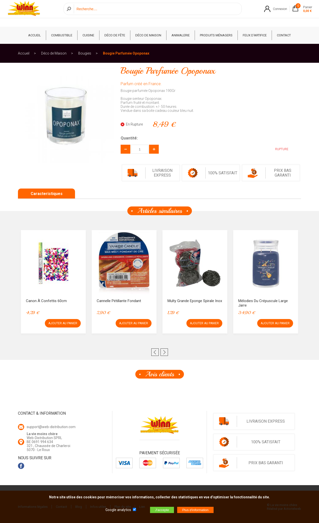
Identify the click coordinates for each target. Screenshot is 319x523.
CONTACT (284, 35)
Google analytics (118, 510)
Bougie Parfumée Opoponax (126, 53)
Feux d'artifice (255, 35)
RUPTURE (278, 149)
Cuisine (88, 35)
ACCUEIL (34, 35)
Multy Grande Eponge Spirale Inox (194, 301)
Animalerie (180, 35)
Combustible (61, 35)
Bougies (84, 53)
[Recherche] (156, 13)
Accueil (23, 53)
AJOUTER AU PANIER (62, 323)
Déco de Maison (148, 35)
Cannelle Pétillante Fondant (119, 301)
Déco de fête (114, 35)
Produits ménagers (216, 35)
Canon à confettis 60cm (46, 301)
